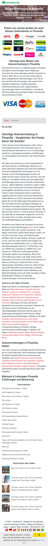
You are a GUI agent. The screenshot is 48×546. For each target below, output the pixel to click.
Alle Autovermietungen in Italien (14, 388)
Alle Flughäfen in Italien (11, 392)
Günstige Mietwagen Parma (13, 335)
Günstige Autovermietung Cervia (15, 319)
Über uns (5, 447)
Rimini (4, 338)
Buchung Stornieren (10, 412)
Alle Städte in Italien (10, 408)
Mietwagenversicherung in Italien (15, 432)
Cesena (11, 324)
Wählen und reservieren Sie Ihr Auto (16, 455)
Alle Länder (6, 400)
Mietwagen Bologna (16, 332)
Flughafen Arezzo (32, 297)
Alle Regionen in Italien (11, 404)
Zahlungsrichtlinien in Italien (13, 459)
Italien (30, 227)
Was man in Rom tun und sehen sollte (26, 468)
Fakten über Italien (9, 420)
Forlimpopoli (23, 324)
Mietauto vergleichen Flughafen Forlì (16, 292)
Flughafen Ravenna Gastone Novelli (27, 358)
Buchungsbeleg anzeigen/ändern (15, 416)
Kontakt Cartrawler (9, 428)
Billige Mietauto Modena (34, 332)
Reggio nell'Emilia (32, 335)
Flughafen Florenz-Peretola (12, 300)
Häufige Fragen (8, 424)
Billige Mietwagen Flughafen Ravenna (25, 289)
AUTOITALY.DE (10, 3)
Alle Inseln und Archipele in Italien (15, 396)
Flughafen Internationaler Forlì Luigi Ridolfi (18, 361)
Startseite (6, 436)
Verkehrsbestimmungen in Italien (15, 451)
